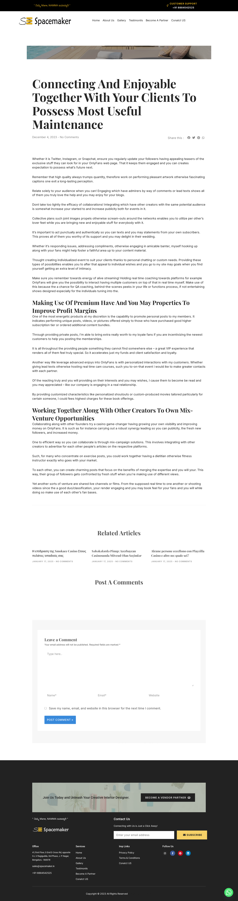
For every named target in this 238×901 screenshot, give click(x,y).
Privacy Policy (126, 852)
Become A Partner (157, 20)
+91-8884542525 (42, 872)
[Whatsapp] (228, 892)
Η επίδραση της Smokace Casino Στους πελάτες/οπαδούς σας (57, 563)
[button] (188, 137)
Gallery (121, 20)
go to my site (158, 264)
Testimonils (136, 20)
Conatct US (178, 20)
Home (96, 20)
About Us (108, 20)
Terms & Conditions (129, 857)
